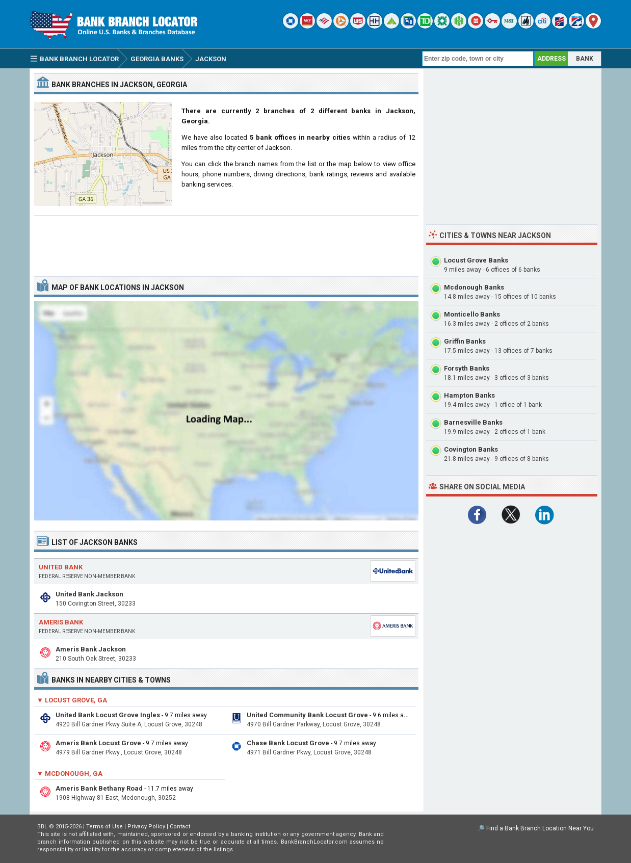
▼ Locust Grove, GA (72, 700)
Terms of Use (104, 826)
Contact (180, 826)
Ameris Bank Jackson (91, 649)
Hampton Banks (469, 395)
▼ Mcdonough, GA (69, 773)
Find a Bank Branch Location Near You (540, 828)
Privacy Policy (146, 826)
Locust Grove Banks (476, 260)
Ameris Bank (61, 622)
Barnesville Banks (473, 422)
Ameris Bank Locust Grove (98, 743)
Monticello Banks (472, 314)
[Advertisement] (226, 242)
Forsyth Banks (466, 368)
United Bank (61, 567)
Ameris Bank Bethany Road (99, 788)
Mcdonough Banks (474, 287)
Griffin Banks (465, 341)
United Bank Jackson (89, 594)
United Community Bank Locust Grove (307, 715)
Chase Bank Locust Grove (288, 743)
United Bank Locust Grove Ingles (108, 715)
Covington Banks (471, 449)
